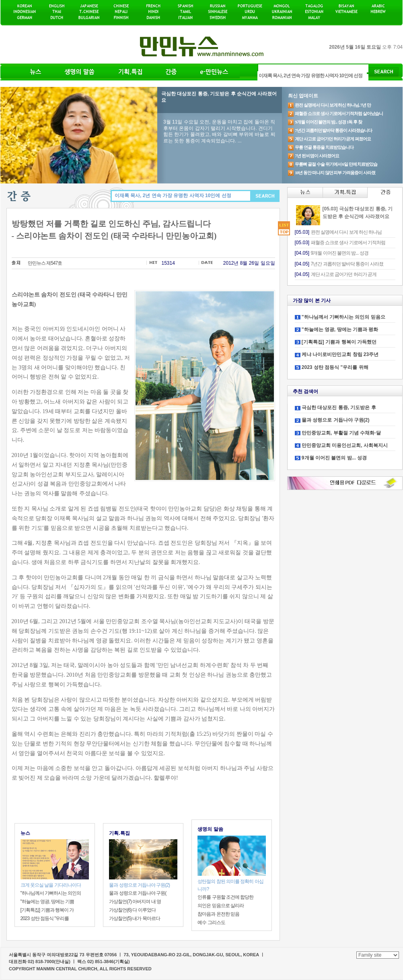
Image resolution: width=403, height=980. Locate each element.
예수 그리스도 (211, 922)
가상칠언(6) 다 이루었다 (132, 910)
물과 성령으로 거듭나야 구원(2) (336, 420)
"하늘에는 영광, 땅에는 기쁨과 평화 (340, 329)
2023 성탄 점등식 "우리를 (45, 918)
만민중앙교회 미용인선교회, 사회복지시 (345, 445)
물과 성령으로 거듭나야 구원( (137, 893)
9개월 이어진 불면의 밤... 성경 (334, 458)
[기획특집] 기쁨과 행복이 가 (47, 910)
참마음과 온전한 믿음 (218, 914)
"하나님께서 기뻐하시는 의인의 (51, 893)
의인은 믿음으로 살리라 (220, 905)
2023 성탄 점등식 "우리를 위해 (335, 367)
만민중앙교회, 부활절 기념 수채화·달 (341, 433)
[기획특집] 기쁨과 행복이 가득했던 (339, 342)
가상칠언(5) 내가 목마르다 (134, 918)
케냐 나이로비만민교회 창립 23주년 (340, 354)
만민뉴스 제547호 (45, 263)
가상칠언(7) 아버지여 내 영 (135, 901)
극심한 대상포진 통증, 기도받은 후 (339, 407)
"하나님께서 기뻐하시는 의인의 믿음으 (343, 317)
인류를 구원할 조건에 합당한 (225, 897)
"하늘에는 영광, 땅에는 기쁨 (47, 901)
